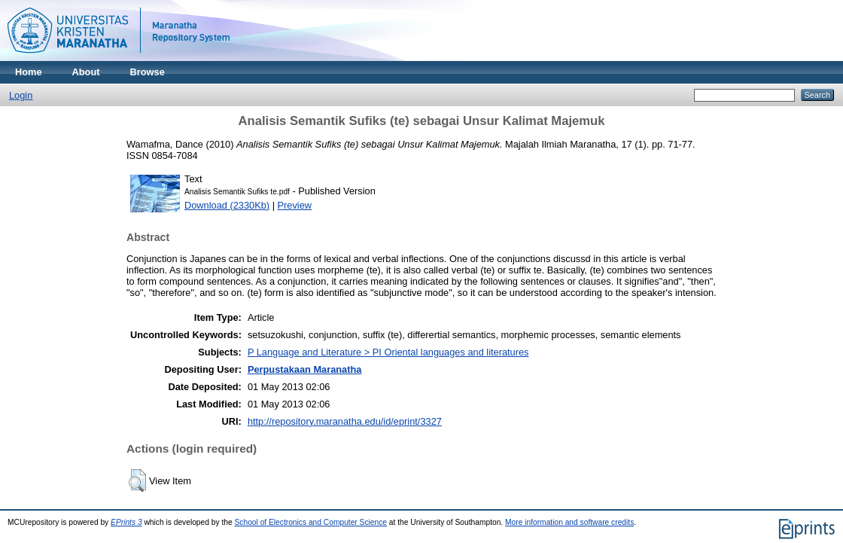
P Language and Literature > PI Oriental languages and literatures (388, 352)
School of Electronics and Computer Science (311, 522)
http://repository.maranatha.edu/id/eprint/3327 (345, 421)
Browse (147, 72)
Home (28, 72)
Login (20, 95)
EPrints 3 (126, 522)
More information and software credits (569, 522)
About (86, 72)
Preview (295, 205)
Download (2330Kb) (226, 205)
